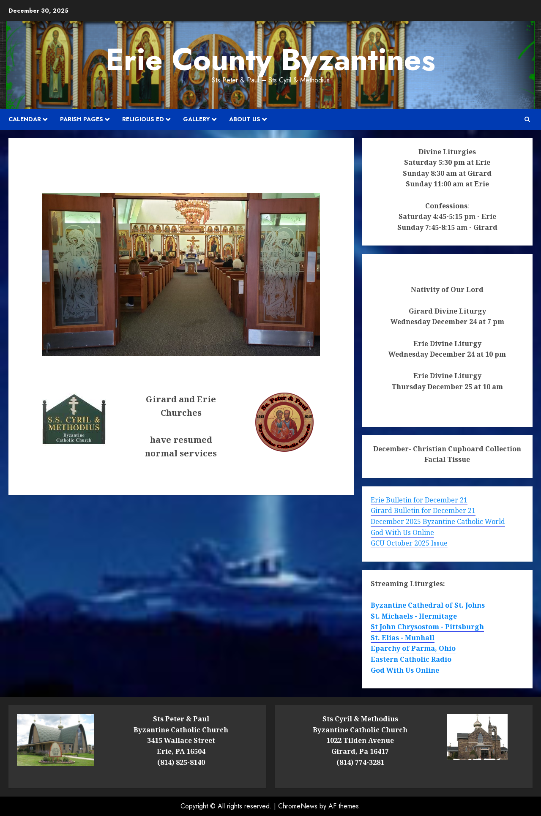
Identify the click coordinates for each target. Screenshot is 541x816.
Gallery (196, 119)
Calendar (24, 119)
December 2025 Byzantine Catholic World (438, 521)
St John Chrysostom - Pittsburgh (427, 626)
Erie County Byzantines (270, 60)
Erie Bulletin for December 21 (419, 500)
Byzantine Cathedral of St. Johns (428, 605)
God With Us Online (402, 532)
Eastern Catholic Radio (411, 659)
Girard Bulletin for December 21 (423, 510)
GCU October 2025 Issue (409, 543)
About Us (244, 119)
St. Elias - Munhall (402, 637)
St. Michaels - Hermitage (414, 616)
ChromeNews (297, 806)
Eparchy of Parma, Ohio (413, 648)
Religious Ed (143, 119)
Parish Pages (81, 119)
